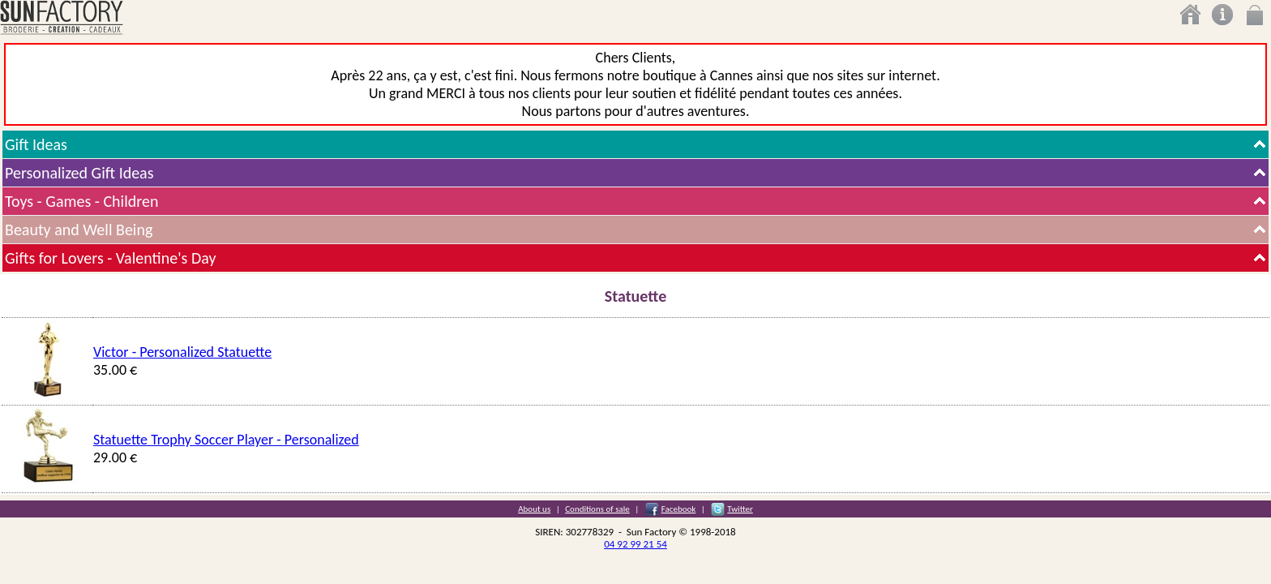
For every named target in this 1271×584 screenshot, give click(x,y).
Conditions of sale (597, 509)
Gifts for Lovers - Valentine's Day (110, 258)
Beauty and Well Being (78, 229)
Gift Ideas (36, 144)
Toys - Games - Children (81, 201)
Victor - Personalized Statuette (182, 352)
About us (534, 509)
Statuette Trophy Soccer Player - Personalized (226, 440)
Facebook (678, 509)
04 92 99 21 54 (635, 544)
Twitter (739, 509)
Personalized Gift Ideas (79, 172)
